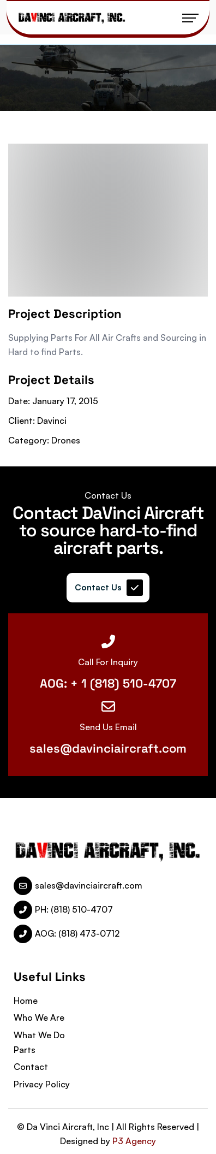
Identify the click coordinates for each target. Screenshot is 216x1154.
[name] (72, 17)
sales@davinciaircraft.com (108, 748)
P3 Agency (134, 1140)
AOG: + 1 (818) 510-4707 (108, 683)
